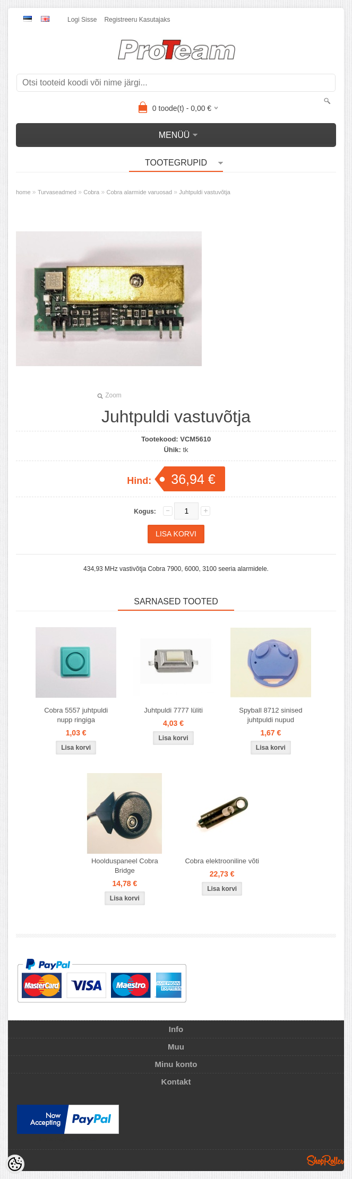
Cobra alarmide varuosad (140, 192)
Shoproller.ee (325, 1160)
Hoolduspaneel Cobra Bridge (124, 865)
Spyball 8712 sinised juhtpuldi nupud (270, 715)
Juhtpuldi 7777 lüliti (173, 710)
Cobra (91, 192)
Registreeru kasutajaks (137, 19)
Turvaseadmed (57, 192)
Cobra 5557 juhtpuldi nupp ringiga (76, 715)
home (23, 192)
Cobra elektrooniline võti (222, 861)
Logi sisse (82, 19)
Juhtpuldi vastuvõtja (204, 192)
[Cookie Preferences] (14, 1164)
